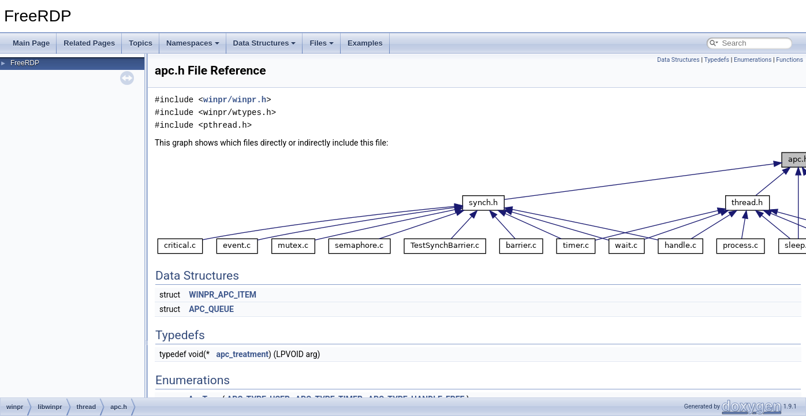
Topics (140, 43)
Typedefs (716, 60)
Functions (789, 60)
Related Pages (89, 43)
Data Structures (264, 43)
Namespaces (192, 43)
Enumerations (753, 60)
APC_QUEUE (211, 309)
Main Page (31, 43)
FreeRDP (24, 63)
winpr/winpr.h (234, 99)
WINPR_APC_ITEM (222, 294)
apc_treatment (242, 354)
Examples (365, 43)
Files (321, 43)
